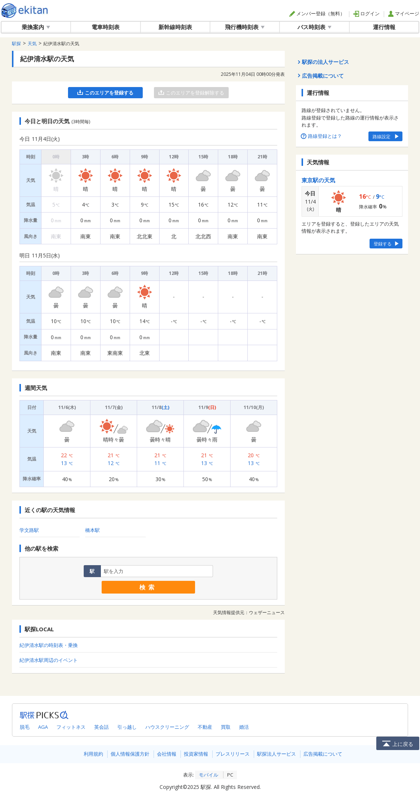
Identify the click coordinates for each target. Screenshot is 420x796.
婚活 (244, 727)
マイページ (403, 13)
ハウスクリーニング (167, 727)
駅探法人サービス (276, 753)
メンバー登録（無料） (317, 13)
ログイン (366, 13)
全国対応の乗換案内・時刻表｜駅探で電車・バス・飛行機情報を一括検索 (24, 10)
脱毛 (25, 727)
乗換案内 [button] (36, 27)
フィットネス (71, 727)
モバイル (208, 774)
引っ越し (127, 727)
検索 (148, 587)
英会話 (101, 727)
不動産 (205, 727)
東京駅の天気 (318, 180)
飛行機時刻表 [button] (245, 27)
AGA (43, 727)
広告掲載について (322, 753)
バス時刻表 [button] (314, 27)
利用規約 (93, 753)
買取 (226, 727)
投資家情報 (196, 753)
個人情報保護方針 (130, 753)
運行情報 (384, 27)
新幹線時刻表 (175, 27)
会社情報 (166, 753)
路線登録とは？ (322, 136)
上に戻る (397, 743)
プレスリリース (233, 753)
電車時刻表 (106, 27)
